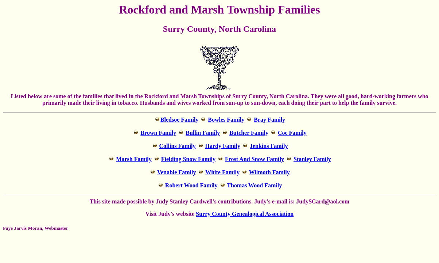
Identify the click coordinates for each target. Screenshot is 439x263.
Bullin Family (203, 133)
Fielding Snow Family (188, 159)
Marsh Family (133, 159)
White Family (222, 172)
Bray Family (269, 120)
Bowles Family (226, 120)
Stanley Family (312, 159)
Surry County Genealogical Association (245, 214)
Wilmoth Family (269, 172)
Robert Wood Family (191, 185)
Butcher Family (248, 133)
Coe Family (292, 133)
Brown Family (158, 133)
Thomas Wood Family (254, 185)
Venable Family (176, 172)
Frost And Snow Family (254, 159)
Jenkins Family (269, 146)
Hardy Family (222, 146)
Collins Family (177, 146)
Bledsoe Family (179, 120)
